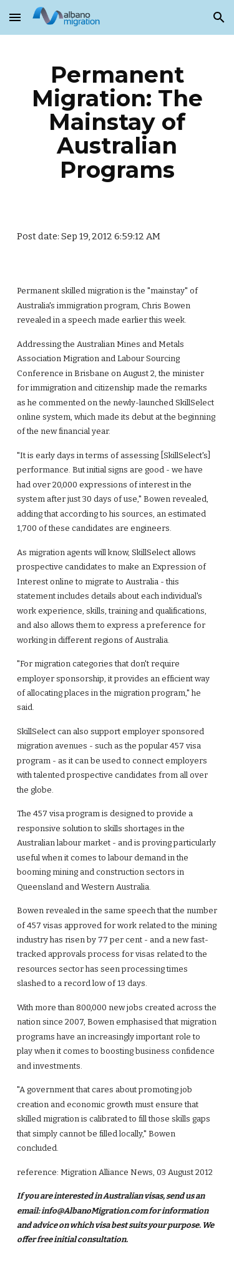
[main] (117, 122)
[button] (15, 17)
